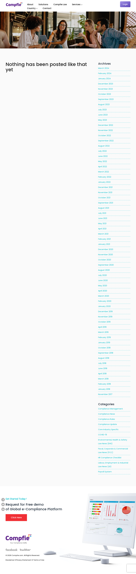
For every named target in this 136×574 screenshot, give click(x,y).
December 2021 (105, 187)
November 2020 (105, 254)
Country (31, 8)
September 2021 (105, 202)
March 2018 (103, 378)
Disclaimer (10, 560)
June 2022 (103, 156)
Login (125, 4)
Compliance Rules (106, 419)
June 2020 (103, 280)
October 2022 (104, 135)
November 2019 (105, 316)
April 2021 (102, 228)
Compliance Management (110, 408)
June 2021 (102, 218)
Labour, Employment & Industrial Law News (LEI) (113, 464)
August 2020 (104, 270)
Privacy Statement (23, 560)
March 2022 (103, 171)
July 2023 (102, 109)
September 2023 (106, 99)
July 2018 (102, 363)
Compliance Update (107, 424)
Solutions (43, 4)
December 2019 (105, 311)
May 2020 (102, 285)
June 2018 (102, 368)
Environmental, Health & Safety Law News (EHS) (112, 441)
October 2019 (104, 322)
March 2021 (103, 234)
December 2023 (105, 83)
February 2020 (104, 301)
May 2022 (102, 161)
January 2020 (104, 306)
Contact (47, 8)
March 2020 (103, 296)
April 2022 (102, 166)
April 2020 (102, 290)
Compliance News (106, 414)
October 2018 (104, 347)
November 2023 (105, 89)
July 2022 (102, 151)
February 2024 (104, 73)
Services (76, 4)
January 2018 (104, 389)
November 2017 (105, 394)
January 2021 (104, 244)
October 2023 (104, 94)
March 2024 (103, 68)
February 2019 (104, 337)
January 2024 (104, 78)
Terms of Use (38, 560)
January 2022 (104, 182)
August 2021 (103, 208)
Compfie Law (60, 4)
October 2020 (104, 259)
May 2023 (102, 120)
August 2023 (104, 104)
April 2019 (102, 327)
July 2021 (102, 213)
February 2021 (104, 239)
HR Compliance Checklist (109, 457)
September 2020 (106, 265)
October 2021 (104, 197)
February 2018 (104, 384)
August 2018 (103, 358)
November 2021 (105, 192)
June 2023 (103, 114)
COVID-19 (102, 434)
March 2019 (103, 332)
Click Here (16, 517)
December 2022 (105, 125)
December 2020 (105, 249)
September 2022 (106, 140)
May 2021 (102, 223)
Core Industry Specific (108, 429)
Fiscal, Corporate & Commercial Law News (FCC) (113, 450)
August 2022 (104, 146)
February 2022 (104, 177)
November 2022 (105, 130)
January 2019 (104, 342)
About (30, 4)
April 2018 (102, 373)
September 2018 (105, 353)
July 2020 (102, 275)
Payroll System (105, 471)
